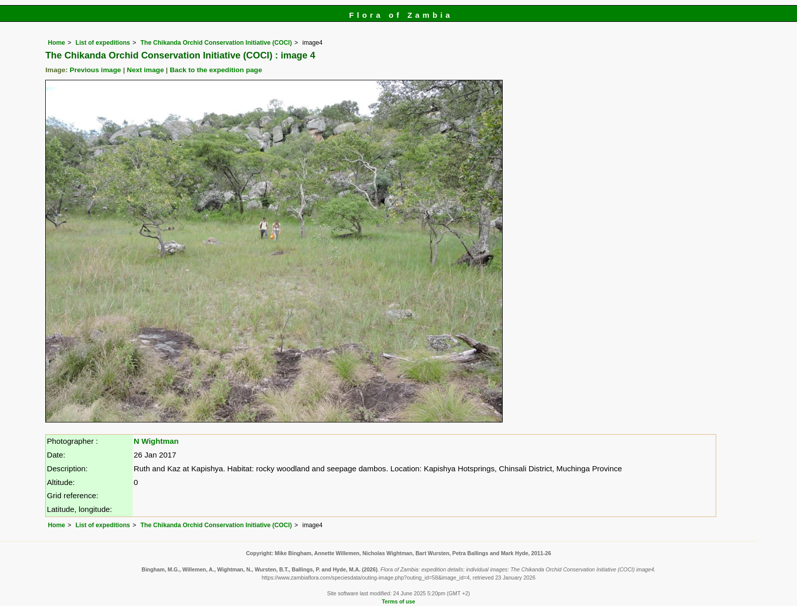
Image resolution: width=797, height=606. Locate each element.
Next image (145, 70)
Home (56, 42)
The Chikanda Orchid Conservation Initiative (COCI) (216, 42)
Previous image (95, 70)
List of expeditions (102, 42)
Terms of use (398, 601)
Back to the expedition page (216, 70)
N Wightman (156, 441)
